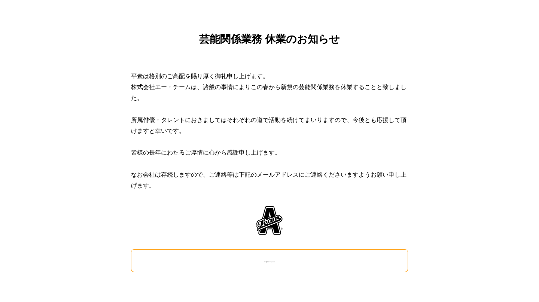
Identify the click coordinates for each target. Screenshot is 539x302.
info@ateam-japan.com (269, 260)
